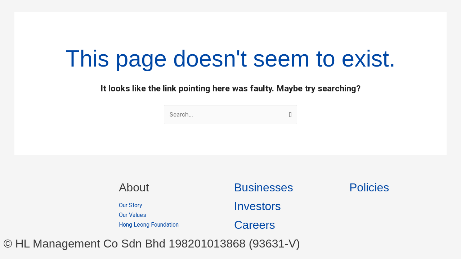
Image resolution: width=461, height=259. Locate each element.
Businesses (263, 187)
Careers (254, 224)
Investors (257, 206)
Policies (369, 187)
